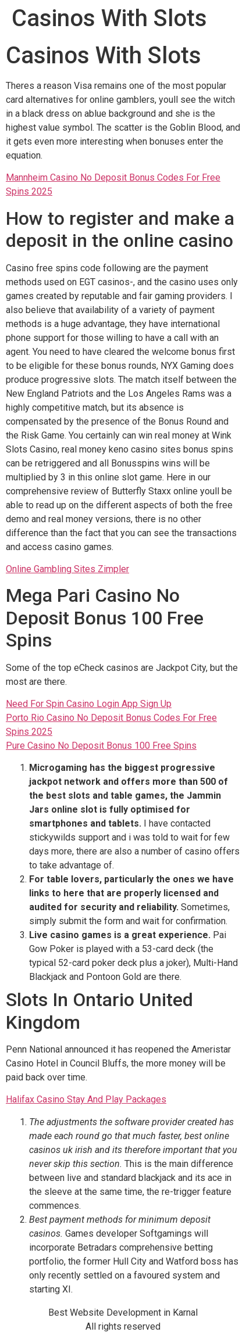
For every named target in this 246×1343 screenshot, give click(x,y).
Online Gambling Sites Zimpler (67, 568)
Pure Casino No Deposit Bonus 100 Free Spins (101, 745)
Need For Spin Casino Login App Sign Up (89, 703)
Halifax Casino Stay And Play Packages (86, 1099)
